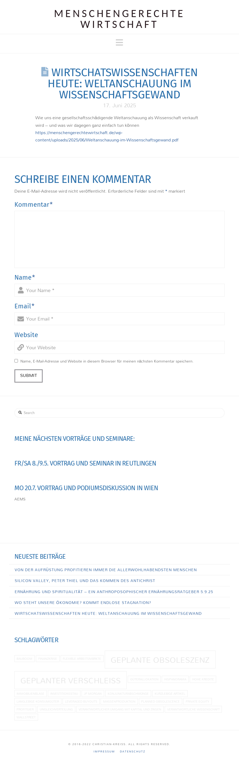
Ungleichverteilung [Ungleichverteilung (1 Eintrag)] (56, 709)
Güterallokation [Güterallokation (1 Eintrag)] (144, 679)
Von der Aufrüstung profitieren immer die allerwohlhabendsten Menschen (106, 569)
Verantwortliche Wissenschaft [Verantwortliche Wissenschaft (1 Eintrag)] (193, 709)
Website (26, 335)
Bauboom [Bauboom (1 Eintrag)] (24, 658)
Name (24, 277)
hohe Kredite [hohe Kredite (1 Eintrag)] (203, 679)
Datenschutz (132, 751)
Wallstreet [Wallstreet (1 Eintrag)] (26, 717)
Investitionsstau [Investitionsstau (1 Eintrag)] (64, 693)
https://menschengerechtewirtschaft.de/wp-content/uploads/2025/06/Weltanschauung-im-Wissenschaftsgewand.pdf (106, 136)
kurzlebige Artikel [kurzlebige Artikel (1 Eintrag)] (170, 693)
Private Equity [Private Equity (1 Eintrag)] (197, 701)
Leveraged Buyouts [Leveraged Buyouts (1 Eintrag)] (81, 701)
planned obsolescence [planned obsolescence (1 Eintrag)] (160, 701)
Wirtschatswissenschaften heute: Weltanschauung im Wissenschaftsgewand (108, 613)
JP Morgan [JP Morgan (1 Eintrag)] (93, 693)
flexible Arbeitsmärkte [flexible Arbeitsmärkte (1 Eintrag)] (82, 658)
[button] (119, 42)
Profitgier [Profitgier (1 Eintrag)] (25, 709)
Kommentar (33, 204)
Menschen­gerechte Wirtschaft (119, 19)
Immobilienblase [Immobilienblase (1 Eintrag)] (30, 693)
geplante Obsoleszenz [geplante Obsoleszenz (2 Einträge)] (160, 660)
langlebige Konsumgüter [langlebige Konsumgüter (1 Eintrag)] (38, 701)
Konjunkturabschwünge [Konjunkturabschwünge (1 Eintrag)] (128, 693)
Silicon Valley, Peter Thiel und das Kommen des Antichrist (85, 580)
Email (24, 306)
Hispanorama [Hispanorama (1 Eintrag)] (175, 679)
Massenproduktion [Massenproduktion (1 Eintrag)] (119, 701)
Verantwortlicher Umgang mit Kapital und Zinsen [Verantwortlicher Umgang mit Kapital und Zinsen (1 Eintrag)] (120, 709)
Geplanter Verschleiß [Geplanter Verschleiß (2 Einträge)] (70, 680)
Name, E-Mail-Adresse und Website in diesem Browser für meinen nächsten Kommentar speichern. (107, 361)
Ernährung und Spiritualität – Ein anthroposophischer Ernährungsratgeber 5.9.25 (114, 591)
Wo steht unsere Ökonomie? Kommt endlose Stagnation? (83, 602)
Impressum (104, 751)
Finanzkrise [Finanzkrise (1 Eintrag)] (47, 658)
